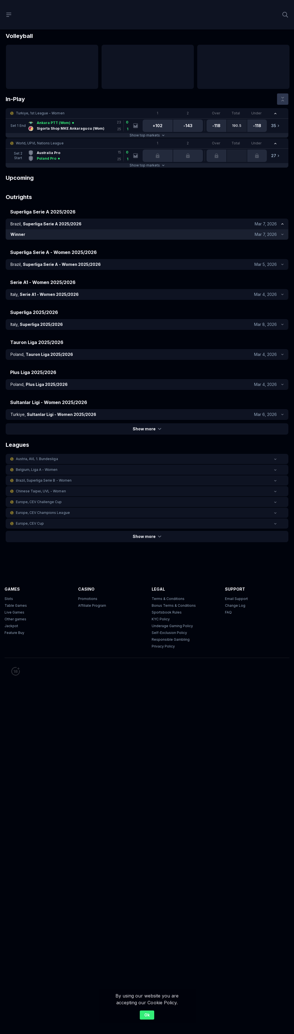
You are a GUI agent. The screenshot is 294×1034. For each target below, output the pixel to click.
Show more (147, 428)
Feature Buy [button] (14, 633)
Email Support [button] (236, 599)
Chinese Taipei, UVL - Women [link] (41, 491)
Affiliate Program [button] (92, 605)
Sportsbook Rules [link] (167, 612)
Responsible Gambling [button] (171, 639)
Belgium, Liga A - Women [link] (36, 469)
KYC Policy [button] (161, 619)
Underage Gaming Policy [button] (172, 626)
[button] (147, 113)
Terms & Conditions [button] (168, 599)
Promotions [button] (87, 599)
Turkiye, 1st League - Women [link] (40, 113)
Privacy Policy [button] (163, 646)
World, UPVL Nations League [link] (40, 143)
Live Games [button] (14, 612)
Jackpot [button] (11, 626)
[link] (71, 125)
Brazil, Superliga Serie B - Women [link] (44, 480)
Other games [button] (15, 619)
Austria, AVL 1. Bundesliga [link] (37, 459)
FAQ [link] (228, 612)
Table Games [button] (16, 605)
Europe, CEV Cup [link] (30, 523)
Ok (147, 1014)
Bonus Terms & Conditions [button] (174, 605)
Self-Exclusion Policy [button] (169, 633)
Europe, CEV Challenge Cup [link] (39, 502)
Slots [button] (9, 599)
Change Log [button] (235, 605)
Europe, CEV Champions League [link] (43, 512)
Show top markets (147, 135)
